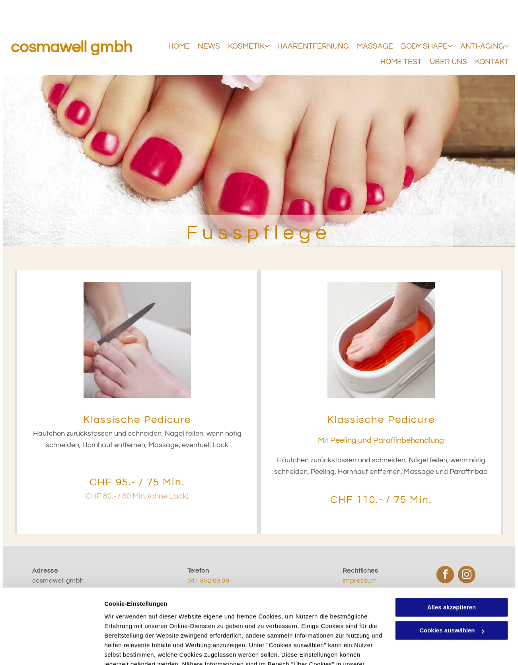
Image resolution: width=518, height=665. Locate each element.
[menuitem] (175, 46)
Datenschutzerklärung (137, 627)
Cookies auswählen (132, 649)
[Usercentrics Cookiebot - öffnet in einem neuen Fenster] (51, 649)
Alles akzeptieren (451, 560)
